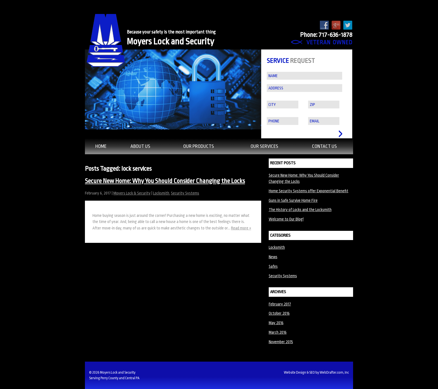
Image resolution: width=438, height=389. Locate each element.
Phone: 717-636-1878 (326, 35)
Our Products (198, 146)
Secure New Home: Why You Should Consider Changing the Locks (165, 181)
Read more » (241, 228)
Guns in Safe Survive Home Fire (293, 200)
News (273, 257)
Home (100, 146)
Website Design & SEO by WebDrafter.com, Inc (316, 372)
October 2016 (279, 313)
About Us (140, 146)
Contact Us (324, 146)
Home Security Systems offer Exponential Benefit (308, 191)
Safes (273, 266)
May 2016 (276, 323)
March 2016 (278, 332)
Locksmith (161, 193)
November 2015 (281, 342)
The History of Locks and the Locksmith (300, 209)
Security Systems (185, 193)
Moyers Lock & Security (132, 193)
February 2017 (280, 304)
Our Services (264, 146)
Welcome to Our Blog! (286, 219)
